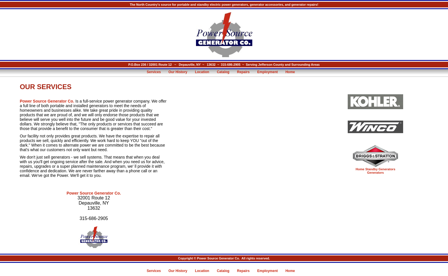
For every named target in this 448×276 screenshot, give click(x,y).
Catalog (223, 72)
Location (202, 72)
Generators (375, 172)
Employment (267, 72)
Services (154, 72)
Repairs (243, 72)
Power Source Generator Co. (47, 101)
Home (290, 72)
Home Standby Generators (375, 169)
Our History (178, 72)
